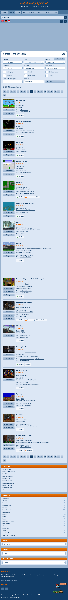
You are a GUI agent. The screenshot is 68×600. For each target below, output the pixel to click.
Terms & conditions (28, 595)
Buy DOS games (7, 474)
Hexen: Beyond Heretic (24, 302)
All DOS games (6, 469)
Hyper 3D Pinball (21, 370)
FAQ (31, 312)
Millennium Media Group (26, 255)
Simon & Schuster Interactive (28, 426)
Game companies (7, 487)
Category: (6, 59)
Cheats (4, 490)
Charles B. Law (24, 212)
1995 (22, 105)
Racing (18, 331)
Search (51, 81)
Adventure (19, 227)
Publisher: (27, 65)
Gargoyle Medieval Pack (24, 121)
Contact (47, 12)
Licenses (5, 549)
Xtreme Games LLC (25, 111)
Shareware (19, 107)
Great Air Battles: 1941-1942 (25, 203)
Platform (34, 514)
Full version (19, 128)
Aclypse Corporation (25, 403)
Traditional (34, 533)
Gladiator (19, 182)
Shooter (18, 105)
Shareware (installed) (22, 210)
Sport (18, 378)
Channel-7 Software (25, 445)
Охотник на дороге (30, 352)
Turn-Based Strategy (22, 286)
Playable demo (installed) (23, 229)
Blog (24, 12)
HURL (26, 248)
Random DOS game (8, 485)
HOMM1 (26, 284)
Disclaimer (18, 595)
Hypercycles (20, 394)
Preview (27, 312)
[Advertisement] (34, 35)
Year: (25, 59)
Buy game (9, 295)
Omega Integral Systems (27, 359)
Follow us (5, 585)
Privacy (11, 595)
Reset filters (59, 59)
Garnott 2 (19, 142)
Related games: (49, 65)
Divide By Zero (24, 231)
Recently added (7, 481)
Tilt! (26, 375)
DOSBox (21, 115)
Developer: (6, 65)
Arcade (18, 126)
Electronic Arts (24, 337)
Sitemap (3, 595)
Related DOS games (8, 483)
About (39, 12)
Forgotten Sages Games (27, 191)
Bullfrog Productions (26, 335)
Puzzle (34, 517)
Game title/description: (10, 79)
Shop (18, 12)
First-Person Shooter (22, 251)
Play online (9, 113)
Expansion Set (34, 505)
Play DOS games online (8, 471)
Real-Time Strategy (34, 521)
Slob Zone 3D (32, 248)
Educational (19, 420)
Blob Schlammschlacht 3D (43, 248)
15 (58, 91)
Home (4, 12)
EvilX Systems (24, 110)
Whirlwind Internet (15, 597)
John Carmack (5, 580)
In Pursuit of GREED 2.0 (24, 436)
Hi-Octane (19, 326)
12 (48, 91)
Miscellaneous (34, 512)
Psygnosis (22, 233)
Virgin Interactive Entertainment (29, 384)
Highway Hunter (21, 347)
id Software (23, 316)
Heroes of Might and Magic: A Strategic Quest (32, 279)
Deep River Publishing (26, 257)
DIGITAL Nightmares (25, 172)
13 (52, 91)
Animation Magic (24, 424)
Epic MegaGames (24, 361)
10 (41, 91)
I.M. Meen (19, 415)
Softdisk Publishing (25, 447)
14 (55, 91)
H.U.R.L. (18, 243)
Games (11, 12)
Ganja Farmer (20, 100)
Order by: (26, 79)
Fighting (34, 507)
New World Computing (26, 291)
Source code (26, 189)
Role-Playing (20, 187)
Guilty (18, 222)
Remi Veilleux (23, 151)
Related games (7, 559)
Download (9, 110)
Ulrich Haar (23, 171)
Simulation (19, 166)
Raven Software (24, 314)
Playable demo (20, 149)
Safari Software (39, 359)
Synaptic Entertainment (27, 131)
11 (45, 91)
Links (55, 12)
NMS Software (24, 382)
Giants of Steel (21, 161)
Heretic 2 (27, 307)
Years (4, 540)
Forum (31, 12)
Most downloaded (7, 476)
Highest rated (6, 478)
